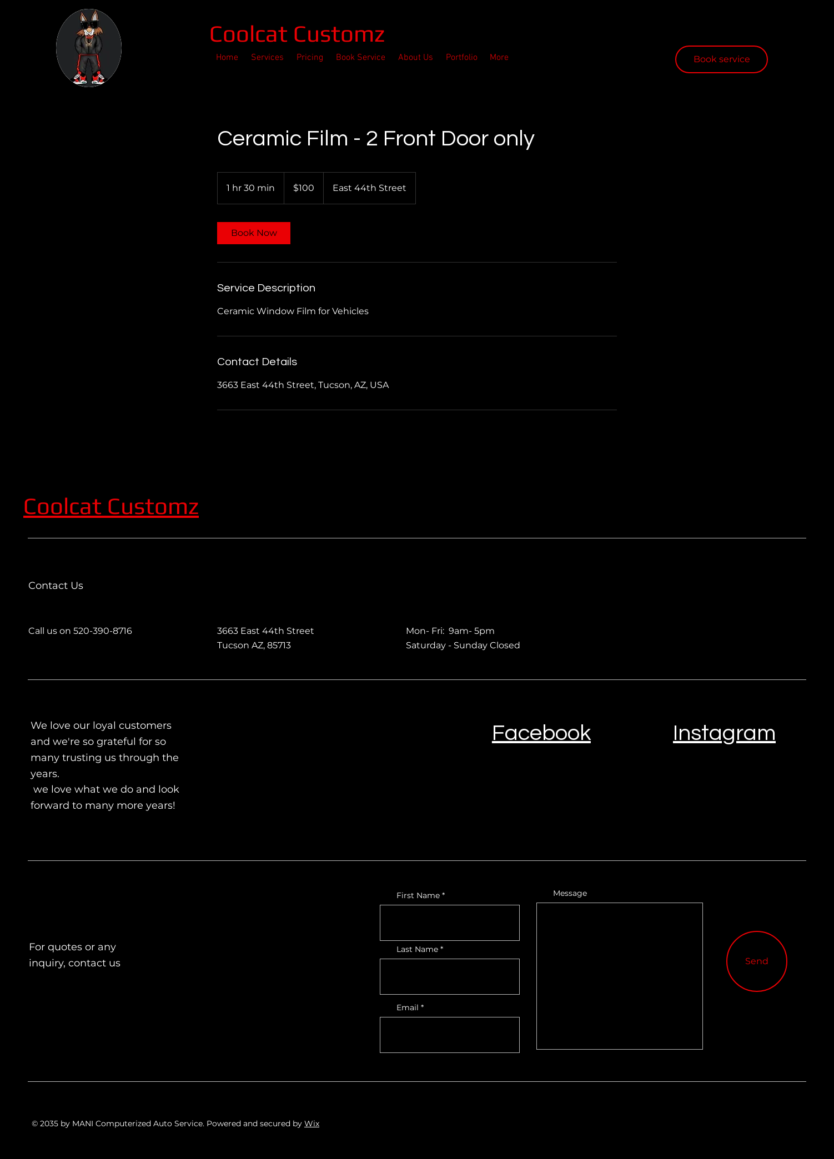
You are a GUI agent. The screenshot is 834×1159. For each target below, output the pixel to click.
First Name (418, 895)
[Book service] (721, 59)
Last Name (417, 949)
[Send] (756, 961)
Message (570, 893)
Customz (153, 505)
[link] (253, 233)
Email (407, 1007)
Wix (311, 1123)
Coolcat (251, 33)
